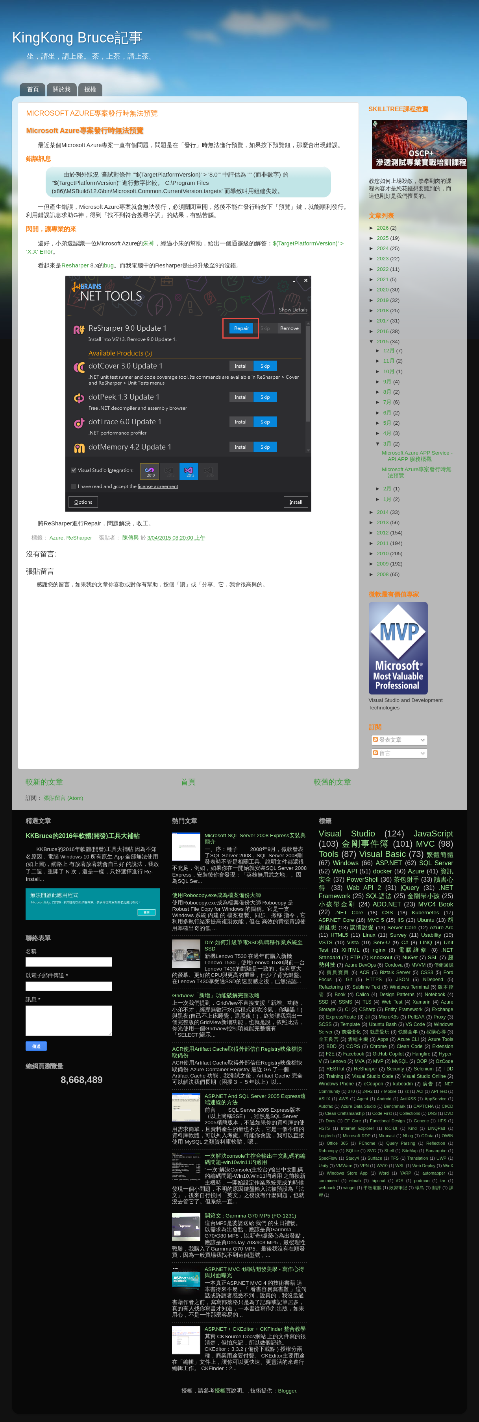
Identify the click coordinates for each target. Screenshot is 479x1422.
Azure (56, 538)
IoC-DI (391, 1128)
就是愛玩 (380, 1032)
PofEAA (416, 1017)
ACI (420, 1091)
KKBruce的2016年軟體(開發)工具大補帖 (82, 836)
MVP (378, 1061)
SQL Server (436, 862)
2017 (383, 321)
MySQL (400, 1061)
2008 (383, 574)
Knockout (381, 957)
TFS (395, 1158)
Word (384, 1173)
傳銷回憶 (443, 965)
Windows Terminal (409, 987)
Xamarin (422, 1002)
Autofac (326, 1106)
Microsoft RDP (356, 1135)
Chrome (378, 1046)
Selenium (424, 1069)
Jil (367, 1017)
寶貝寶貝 (338, 972)
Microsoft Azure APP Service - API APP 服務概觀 (417, 456)
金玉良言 (329, 1039)
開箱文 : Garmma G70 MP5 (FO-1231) (250, 1216)
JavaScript (433, 833)
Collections (409, 1113)
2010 (383, 553)
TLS (366, 1002)
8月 (388, 392)
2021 (383, 279)
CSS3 (427, 972)
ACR (364, 972)
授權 (90, 89)
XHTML (351, 950)
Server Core (401, 927)
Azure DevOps (360, 965)
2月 (388, 489)
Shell (389, 1150)
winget (349, 1187)
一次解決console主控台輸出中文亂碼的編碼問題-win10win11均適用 (255, 1159)
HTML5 (339, 935)
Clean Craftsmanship (345, 1113)
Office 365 (337, 1143)
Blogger (287, 1391)
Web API (344, 871)
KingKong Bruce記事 (77, 37)
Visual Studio (347, 833)
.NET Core (349, 912)
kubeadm (403, 1084)
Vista (353, 942)
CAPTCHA (423, 1106)
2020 (383, 290)
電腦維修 (413, 950)
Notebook (435, 994)
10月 (389, 371)
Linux (368, 935)
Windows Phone (336, 1084)
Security (395, 1069)
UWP (441, 1158)
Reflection (435, 1143)
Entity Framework (404, 1009)
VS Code (415, 1024)
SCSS (325, 1024)
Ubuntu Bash (383, 1024)
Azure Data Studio (358, 1106)
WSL (399, 1165)
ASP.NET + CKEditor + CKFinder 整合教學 (255, 1329)
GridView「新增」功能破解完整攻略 (216, 995)
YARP (405, 1173)
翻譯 (436, 1187)
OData (427, 1135)
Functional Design (387, 1120)
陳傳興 (131, 538)
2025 (383, 238)
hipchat (378, 1180)
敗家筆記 (398, 1187)
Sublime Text (366, 987)
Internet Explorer (357, 1128)
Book (340, 994)
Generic (421, 1120)
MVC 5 (375, 920)
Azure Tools (440, 1039)
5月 (388, 423)
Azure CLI (408, 1039)
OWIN (447, 1135)
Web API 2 (364, 887)
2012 (383, 533)
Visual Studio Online (424, 1076)
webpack (327, 1187)
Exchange (442, 1009)
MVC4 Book (435, 904)
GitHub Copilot (388, 1054)
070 (351, 1091)
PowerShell (362, 879)
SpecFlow (328, 1158)
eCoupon (373, 1084)
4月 (388, 433)
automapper (433, 1173)
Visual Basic (382, 854)
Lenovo (338, 1061)
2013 (383, 522)
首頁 (33, 89)
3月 (388, 444)
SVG (371, 1150)
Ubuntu (426, 920)
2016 (383, 331)
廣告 (428, 1084)
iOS (399, 1180)
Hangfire (421, 1054)
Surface (375, 1158)
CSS (387, 912)
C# (404, 942)
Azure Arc (441, 927)
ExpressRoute (341, 1017)
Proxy (440, 1017)
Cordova (394, 965)
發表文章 (387, 740)
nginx (379, 950)
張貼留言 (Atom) (63, 798)
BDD (331, 1046)
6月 (388, 413)
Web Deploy (423, 1165)
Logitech (327, 1135)
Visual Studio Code (372, 1076)
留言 (381, 753)
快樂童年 (408, 1032)
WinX (448, 1165)
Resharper (75, 265)
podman (421, 1180)
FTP (355, 957)
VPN (364, 1165)
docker (382, 871)
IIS (401, 920)
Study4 (352, 1158)
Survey (398, 935)
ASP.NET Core (336, 920)
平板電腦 (372, 1187)
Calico (362, 994)
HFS (442, 1120)
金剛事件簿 (366, 844)
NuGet (410, 957)
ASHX (324, 1098)
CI (347, 1009)
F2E (330, 1054)
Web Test (392, 1002)
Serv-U (381, 942)
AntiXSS (408, 1098)
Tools (328, 854)
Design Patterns (396, 994)
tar (443, 1180)
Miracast (387, 1135)
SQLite (352, 1150)
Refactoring (331, 987)
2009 (383, 564)
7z (406, 1091)
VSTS (326, 942)
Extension (442, 1046)
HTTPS (374, 979)
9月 (388, 382)
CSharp (367, 1009)
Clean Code (410, 1046)
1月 (388, 499)
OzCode (444, 1061)
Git (349, 979)
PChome (367, 1143)
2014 (383, 512)
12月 (389, 351)
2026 (383, 228)
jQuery (410, 887)
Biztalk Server (395, 972)
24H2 (367, 1091)
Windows (346, 862)
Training (334, 1076)
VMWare (344, 1165)
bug (109, 265)
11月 (389, 361)
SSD (324, 1002)
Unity (324, 1165)
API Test (439, 1091)
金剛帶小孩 (423, 895)
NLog (408, 1135)
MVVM (418, 965)
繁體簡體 (440, 854)
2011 (383, 543)
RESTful (335, 1069)
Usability (431, 935)
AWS (343, 1098)
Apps (382, 1039)
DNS (432, 1113)
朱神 (149, 243)
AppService (435, 1098)
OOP (421, 1061)
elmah (355, 1180)
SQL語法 (379, 895)
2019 (383, 300)
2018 (383, 310)
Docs (331, 1120)
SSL (433, 957)
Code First (382, 1113)
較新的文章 (44, 782)
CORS (353, 1046)
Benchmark (394, 1106)
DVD (448, 1113)
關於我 (61, 89)
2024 (383, 248)
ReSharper (79, 538)
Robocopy (328, 1150)
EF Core (352, 1120)
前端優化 (351, 1032)
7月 (388, 402)
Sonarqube (436, 1150)
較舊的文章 (332, 782)
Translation (417, 1158)
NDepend (433, 979)
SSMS (345, 1002)
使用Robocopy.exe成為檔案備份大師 (216, 895)
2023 (383, 259)
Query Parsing (401, 1143)
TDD (448, 1069)
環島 (419, 1187)
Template (350, 1024)
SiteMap (410, 1150)
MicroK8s (389, 1017)
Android (384, 1098)
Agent (362, 1098)
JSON (402, 979)
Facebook (353, 1054)
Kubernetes (425, 912)
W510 (382, 1165)
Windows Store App (347, 1173)
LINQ (426, 942)
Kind (412, 1128)
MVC (425, 844)
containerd (328, 1180)
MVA (359, 1061)
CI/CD (447, 1106)
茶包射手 (406, 879)
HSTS (324, 1128)
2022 (383, 269)
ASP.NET (388, 862)
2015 (383, 341)
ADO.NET (387, 904)
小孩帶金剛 (337, 904)
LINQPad (436, 1128)
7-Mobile (388, 1091)
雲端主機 (358, 1039)
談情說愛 (362, 927)
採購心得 (436, 1032)
